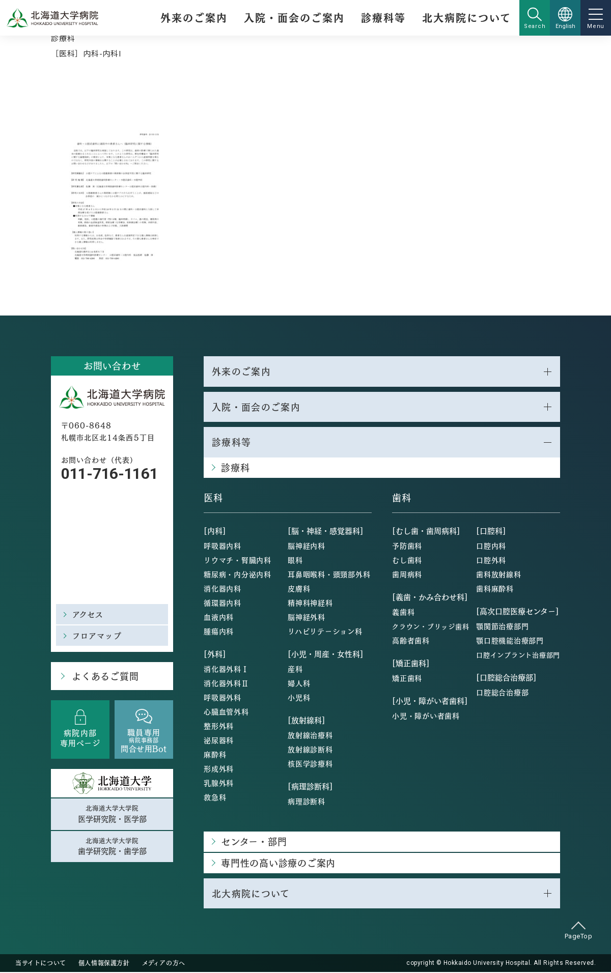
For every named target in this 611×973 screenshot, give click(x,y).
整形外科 (219, 726)
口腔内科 (491, 546)
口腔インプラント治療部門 (518, 655)
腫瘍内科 (219, 631)
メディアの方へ (163, 963)
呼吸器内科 (222, 546)
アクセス (88, 614)
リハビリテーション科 (325, 631)
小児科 (299, 697)
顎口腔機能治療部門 (510, 640)
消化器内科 (222, 588)
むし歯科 (407, 560)
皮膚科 (299, 588)
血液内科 (219, 617)
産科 (295, 669)
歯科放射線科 (498, 574)
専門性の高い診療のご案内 (278, 863)
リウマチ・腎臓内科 (237, 560)
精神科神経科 (310, 603)
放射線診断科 (310, 749)
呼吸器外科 (222, 697)
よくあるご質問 (104, 676)
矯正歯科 (407, 678)
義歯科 (403, 612)
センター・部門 (254, 842)
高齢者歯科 (411, 640)
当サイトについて (40, 963)
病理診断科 (306, 801)
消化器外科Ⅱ (226, 683)
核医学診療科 (310, 763)
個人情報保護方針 (104, 963)
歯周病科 (407, 574)
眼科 (295, 560)
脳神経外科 (306, 617)
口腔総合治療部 (502, 692)
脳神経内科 (306, 546)
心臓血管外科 (226, 712)
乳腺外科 (219, 783)
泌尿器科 (219, 740)
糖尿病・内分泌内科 (237, 574)
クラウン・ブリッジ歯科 (430, 627)
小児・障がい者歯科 (426, 716)
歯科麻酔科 (495, 588)
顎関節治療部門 (502, 626)
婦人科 (299, 683)
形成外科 (219, 769)
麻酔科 (215, 754)
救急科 (215, 797)
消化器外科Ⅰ (226, 669)
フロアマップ (97, 635)
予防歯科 (407, 546)
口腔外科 (491, 560)
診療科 (63, 38)
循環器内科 (222, 603)
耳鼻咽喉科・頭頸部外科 (329, 574)
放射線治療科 (310, 735)
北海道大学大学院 (112, 814)
